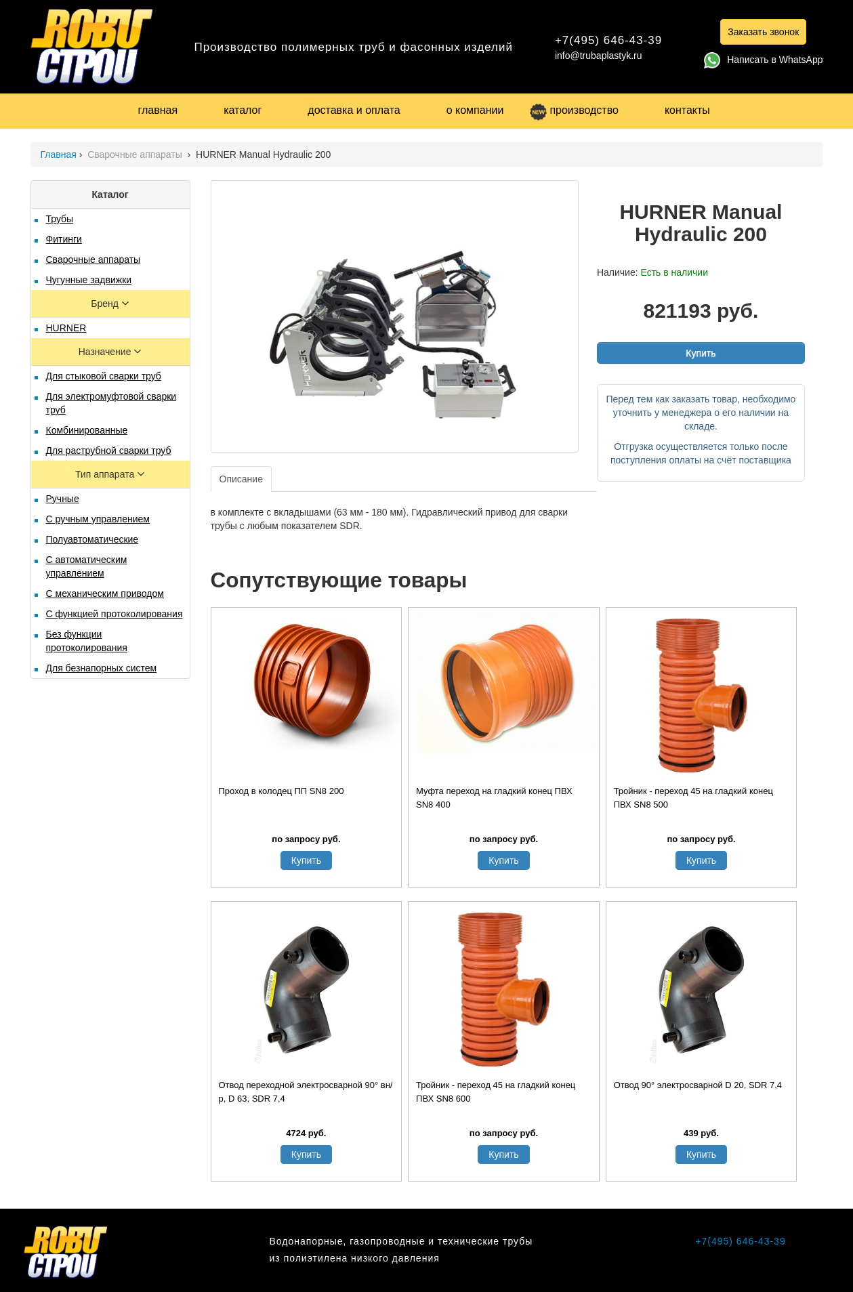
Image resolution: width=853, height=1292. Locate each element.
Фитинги (64, 239)
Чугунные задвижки (89, 279)
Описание (241, 479)
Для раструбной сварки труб (108, 450)
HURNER (66, 327)
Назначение (106, 351)
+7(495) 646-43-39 (608, 40)
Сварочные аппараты (136, 154)
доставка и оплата (354, 110)
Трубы (60, 218)
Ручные (62, 498)
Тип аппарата (106, 474)
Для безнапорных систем (101, 668)
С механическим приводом (105, 593)
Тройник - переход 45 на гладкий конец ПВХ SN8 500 (693, 798)
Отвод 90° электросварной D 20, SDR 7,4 (698, 1085)
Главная (59, 154)
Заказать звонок (763, 31)
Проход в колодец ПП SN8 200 (281, 791)
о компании (475, 110)
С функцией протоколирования (114, 613)
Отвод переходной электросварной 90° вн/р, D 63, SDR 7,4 (306, 1092)
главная (158, 110)
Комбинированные (87, 430)
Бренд (106, 303)
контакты (687, 110)
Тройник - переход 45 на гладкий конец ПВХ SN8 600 (495, 1092)
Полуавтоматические (92, 539)
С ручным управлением (98, 519)
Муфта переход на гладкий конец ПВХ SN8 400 (494, 798)
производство (574, 110)
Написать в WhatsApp (763, 59)
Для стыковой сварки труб (103, 376)
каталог (243, 110)
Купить (700, 353)
